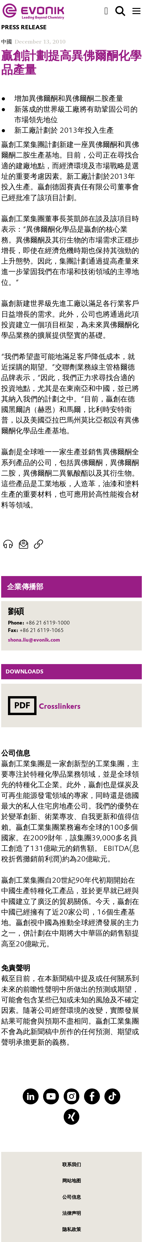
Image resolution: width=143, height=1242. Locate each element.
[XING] (72, 1117)
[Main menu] (136, 11)
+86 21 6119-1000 (48, 623)
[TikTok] (112, 1096)
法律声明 (71, 1213)
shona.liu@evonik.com (34, 640)
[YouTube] (51, 1096)
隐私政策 (71, 1229)
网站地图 (71, 1180)
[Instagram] (72, 1096)
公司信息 (71, 1197)
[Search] (120, 11)
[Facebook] (92, 1096)
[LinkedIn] (31, 1096)
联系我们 (71, 1164)
